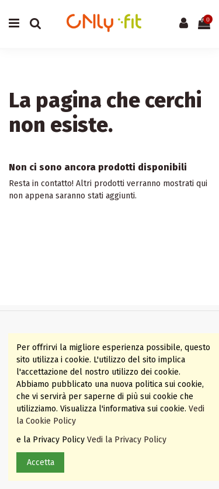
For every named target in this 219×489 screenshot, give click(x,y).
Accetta (40, 462)
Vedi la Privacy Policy (128, 440)
